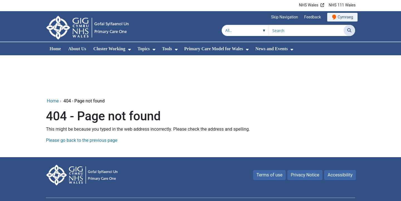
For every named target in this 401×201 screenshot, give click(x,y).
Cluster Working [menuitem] (109, 48)
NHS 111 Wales (342, 5)
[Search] (349, 30)
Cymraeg (345, 17)
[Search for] (306, 30)
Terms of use (269, 137)
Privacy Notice (305, 137)
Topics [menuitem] (144, 48)
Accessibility (340, 137)
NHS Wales (308, 5)
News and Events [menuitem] (271, 48)
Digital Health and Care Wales (326, 171)
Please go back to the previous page (81, 102)
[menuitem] (129, 49)
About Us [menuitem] (77, 48)
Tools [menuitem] (167, 48)
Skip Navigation (284, 17)
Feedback (312, 17)
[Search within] (245, 30)
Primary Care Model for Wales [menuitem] (213, 48)
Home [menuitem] (55, 48)
